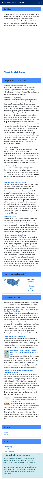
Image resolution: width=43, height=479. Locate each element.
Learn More (7, 474)
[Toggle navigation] (39, 2)
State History (8, 446)
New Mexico (31, 279)
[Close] (39, 455)
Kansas (31, 286)
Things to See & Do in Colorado (14, 72)
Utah (31, 288)
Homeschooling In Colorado (12, 2)
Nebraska (31, 282)
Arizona (31, 284)
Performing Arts (9, 451)
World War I (7, 449)
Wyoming (31, 290)
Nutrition (6, 432)
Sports (6, 434)
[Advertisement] (21, 48)
